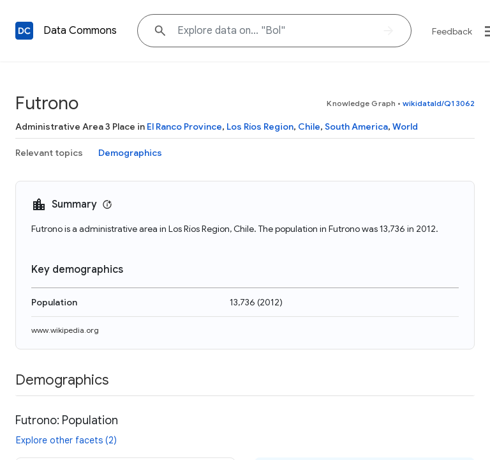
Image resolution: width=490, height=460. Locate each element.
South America (356, 126)
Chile (309, 126)
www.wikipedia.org (65, 330)
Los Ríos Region (259, 126)
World (405, 126)
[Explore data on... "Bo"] (274, 31)
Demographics (130, 152)
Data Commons (80, 30)
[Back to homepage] (24, 31)
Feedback (452, 31)
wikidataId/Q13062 (439, 103)
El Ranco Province (184, 126)
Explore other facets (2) (66, 440)
